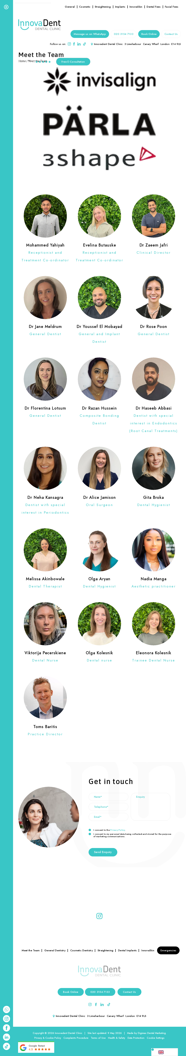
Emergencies (168, 950)
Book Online (148, 34)
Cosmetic (84, 7)
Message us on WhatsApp (90, 34)
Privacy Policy (117, 830)
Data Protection (136, 1038)
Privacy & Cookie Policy (47, 1038)
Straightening (103, 7)
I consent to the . (107, 830)
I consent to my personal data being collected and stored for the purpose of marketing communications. (130, 835)
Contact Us (171, 34)
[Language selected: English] (164, 1052)
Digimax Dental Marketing (152, 1033)
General (70, 7)
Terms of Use (98, 1038)
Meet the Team (31, 950)
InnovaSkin (136, 7)
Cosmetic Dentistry (81, 950)
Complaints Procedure (75, 1038)
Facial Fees (171, 7)
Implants (120, 7)
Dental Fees (153, 7)
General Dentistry (54, 950)
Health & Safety (116, 1038)
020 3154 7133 (123, 34)
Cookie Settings (156, 1038)
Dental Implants (127, 950)
